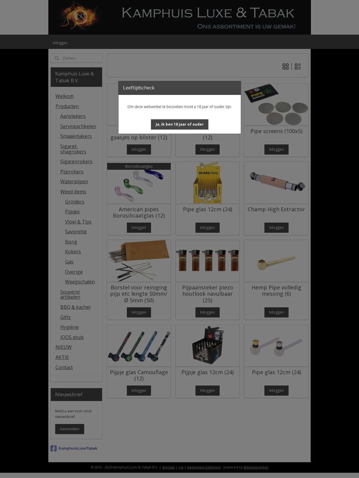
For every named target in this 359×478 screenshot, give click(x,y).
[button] (180, 124)
